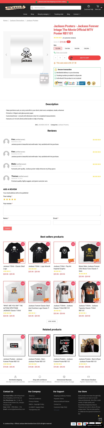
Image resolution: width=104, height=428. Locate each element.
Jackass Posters (32, 21)
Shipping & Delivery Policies (62, 396)
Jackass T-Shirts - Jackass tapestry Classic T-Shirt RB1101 (88, 308)
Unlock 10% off (100, 419)
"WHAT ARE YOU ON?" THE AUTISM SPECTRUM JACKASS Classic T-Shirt (13, 308)
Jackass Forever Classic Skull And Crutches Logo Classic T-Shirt (39, 308)
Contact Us (57, 404)
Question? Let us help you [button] (95, 425)
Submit (7, 228)
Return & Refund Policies (61, 401)
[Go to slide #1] (21, 89)
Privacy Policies (34, 401)
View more (52, 321)
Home (5, 21)
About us (32, 396)
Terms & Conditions (35, 398)
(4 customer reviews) (69, 38)
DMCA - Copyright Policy (36, 404)
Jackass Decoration (17, 21)
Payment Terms (59, 398)
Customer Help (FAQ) (60, 407)
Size (55, 45)
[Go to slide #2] (32, 89)
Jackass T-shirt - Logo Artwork (39, 266)
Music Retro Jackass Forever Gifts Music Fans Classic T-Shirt (89, 268)
